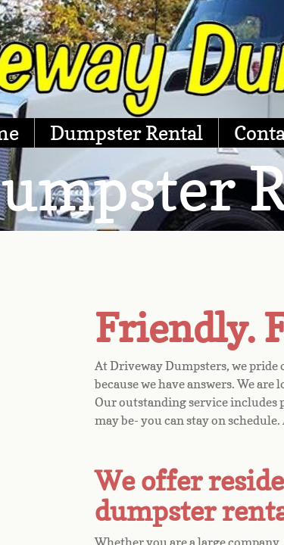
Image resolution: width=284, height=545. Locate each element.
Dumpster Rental (126, 133)
